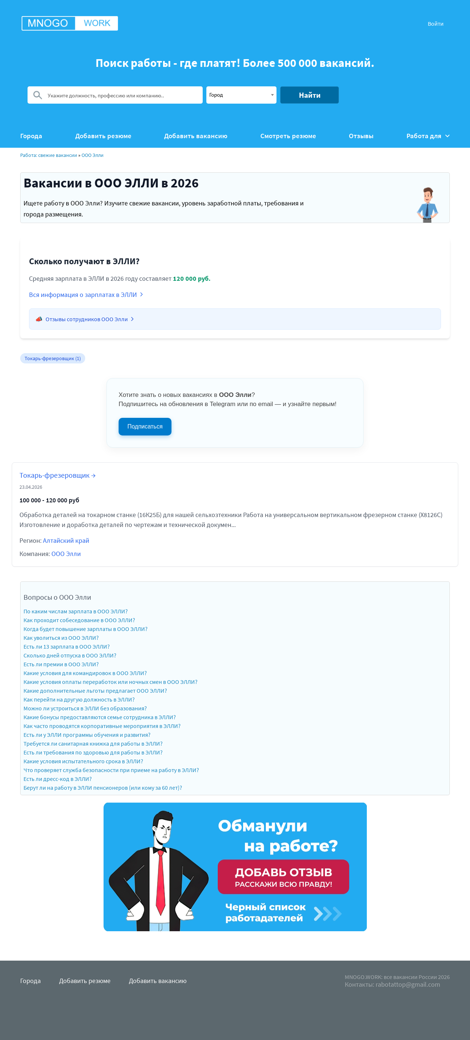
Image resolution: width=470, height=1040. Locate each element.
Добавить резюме (103, 136)
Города (31, 136)
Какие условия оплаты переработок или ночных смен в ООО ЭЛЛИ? (111, 681)
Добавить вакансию (195, 136)
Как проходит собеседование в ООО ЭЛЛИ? (79, 620)
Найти (310, 95)
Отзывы (361, 136)
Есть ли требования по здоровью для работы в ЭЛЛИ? (93, 752)
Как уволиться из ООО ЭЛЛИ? (61, 637)
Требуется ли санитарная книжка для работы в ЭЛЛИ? (93, 743)
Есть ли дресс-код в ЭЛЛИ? (58, 778)
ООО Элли (93, 155)
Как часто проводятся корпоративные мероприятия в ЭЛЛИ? (102, 725)
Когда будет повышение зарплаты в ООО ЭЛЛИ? (86, 628)
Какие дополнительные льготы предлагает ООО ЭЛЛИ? (95, 690)
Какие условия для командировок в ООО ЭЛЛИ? (85, 673)
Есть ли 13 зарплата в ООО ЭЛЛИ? (67, 646)
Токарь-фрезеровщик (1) (53, 358)
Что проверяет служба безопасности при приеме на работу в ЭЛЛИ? (111, 770)
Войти (436, 23)
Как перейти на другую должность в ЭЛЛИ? (79, 699)
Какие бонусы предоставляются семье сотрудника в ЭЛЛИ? (100, 717)
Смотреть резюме (288, 136)
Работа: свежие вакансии (48, 155)
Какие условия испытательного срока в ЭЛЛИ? (83, 761)
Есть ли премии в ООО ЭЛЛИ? (61, 664)
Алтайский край (66, 540)
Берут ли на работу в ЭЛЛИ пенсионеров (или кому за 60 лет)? (103, 787)
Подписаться (145, 426)
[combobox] (241, 95)
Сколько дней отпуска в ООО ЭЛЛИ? (70, 655)
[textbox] (241, 94)
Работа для (428, 136)
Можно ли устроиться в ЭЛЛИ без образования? (85, 708)
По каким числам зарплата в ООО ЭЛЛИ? (76, 611)
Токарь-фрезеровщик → (57, 475)
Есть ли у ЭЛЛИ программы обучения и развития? (87, 734)
